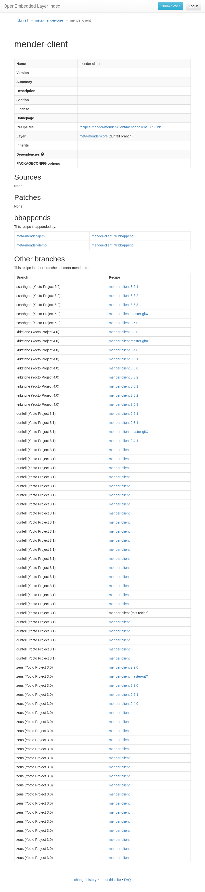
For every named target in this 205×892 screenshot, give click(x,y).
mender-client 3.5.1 (123, 287)
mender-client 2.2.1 (123, 413)
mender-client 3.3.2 (123, 377)
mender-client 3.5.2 (123, 296)
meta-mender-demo (31, 245)
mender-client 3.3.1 (123, 359)
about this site (110, 880)
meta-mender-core (49, 20)
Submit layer (170, 6)
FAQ (127, 880)
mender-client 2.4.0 (123, 704)
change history (85, 880)
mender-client (119, 450)
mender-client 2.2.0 (123, 667)
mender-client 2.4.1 (123, 441)
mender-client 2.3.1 (123, 423)
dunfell (23, 20)
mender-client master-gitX (128, 314)
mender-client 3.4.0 (123, 350)
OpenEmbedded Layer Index (32, 6)
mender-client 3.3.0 (123, 332)
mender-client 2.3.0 (123, 685)
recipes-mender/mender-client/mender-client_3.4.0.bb (120, 127)
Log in (193, 6)
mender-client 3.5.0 (123, 323)
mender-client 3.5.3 (123, 305)
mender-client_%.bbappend (113, 236)
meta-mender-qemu (31, 236)
